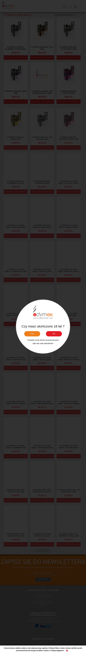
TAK (32, 334)
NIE (53, 334)
